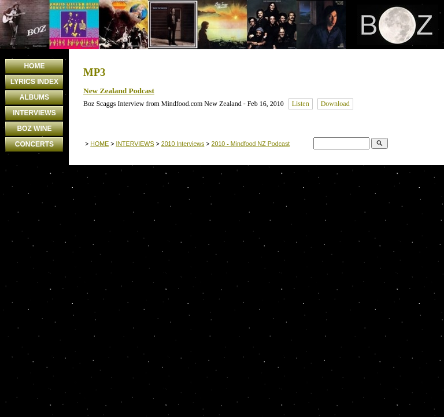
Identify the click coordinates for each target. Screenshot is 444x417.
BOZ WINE (34, 129)
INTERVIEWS (34, 113)
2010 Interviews (183, 143)
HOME (34, 66)
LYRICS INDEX (34, 82)
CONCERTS (34, 144)
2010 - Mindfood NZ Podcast (251, 143)
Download (335, 104)
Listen (300, 104)
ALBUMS (34, 97)
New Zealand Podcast (118, 90)
